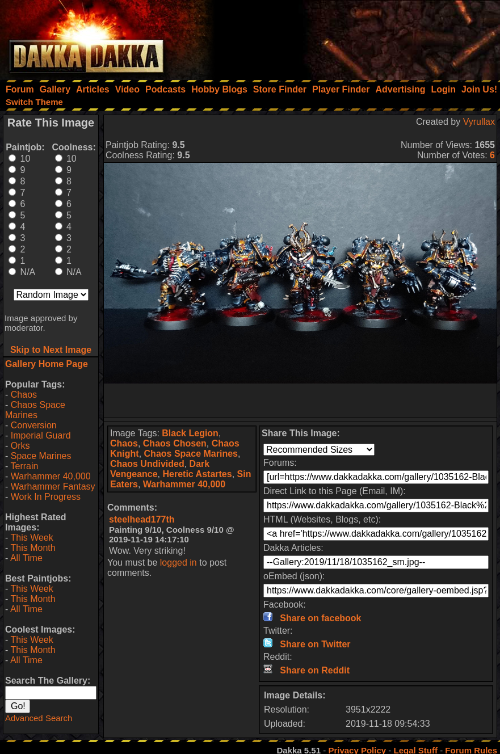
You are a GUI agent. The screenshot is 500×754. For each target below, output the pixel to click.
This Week (31, 537)
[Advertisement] (347, 37)
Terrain (24, 466)
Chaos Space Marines (35, 410)
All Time (26, 558)
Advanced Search (38, 718)
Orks (20, 445)
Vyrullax (479, 122)
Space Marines (41, 456)
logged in (178, 562)
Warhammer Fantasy (53, 486)
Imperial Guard (41, 435)
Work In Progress (46, 497)
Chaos (24, 394)
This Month (32, 548)
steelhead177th (142, 519)
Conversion (34, 425)
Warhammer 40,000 (51, 476)
